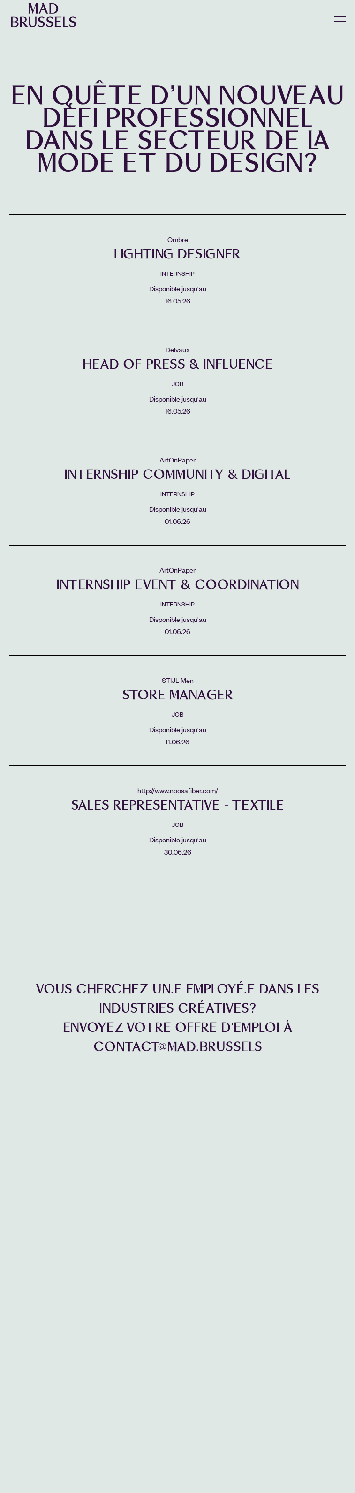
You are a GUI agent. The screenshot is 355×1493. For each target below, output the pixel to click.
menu (340, 17)
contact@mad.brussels (177, 1046)
